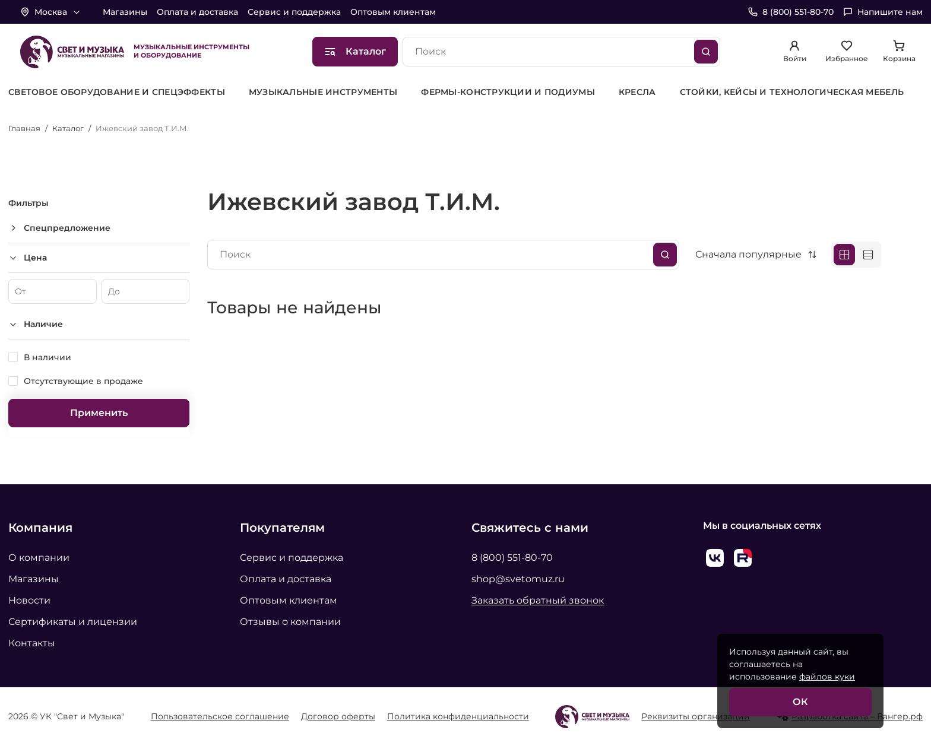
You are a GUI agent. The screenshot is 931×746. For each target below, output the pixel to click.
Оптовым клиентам (393, 12)
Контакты (31, 643)
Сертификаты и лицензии (72, 621)
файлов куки (827, 676)
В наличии (47, 357)
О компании (38, 557)
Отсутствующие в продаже (83, 381)
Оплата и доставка (197, 12)
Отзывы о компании (290, 621)
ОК (800, 701)
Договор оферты (338, 716)
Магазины (125, 12)
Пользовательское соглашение (220, 716)
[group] (116, 92)
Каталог (68, 128)
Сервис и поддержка (294, 12)
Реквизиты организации (695, 716)
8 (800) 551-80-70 (512, 557)
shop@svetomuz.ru (518, 579)
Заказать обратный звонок (537, 600)
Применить (99, 412)
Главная (24, 128)
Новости (29, 600)
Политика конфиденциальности (458, 716)
